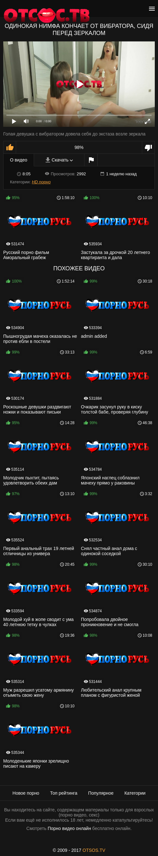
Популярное (101, 793)
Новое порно (26, 793)
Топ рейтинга (63, 793)
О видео (18, 159)
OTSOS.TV (94, 850)
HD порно (41, 181)
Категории (134, 793)
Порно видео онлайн (69, 828)
